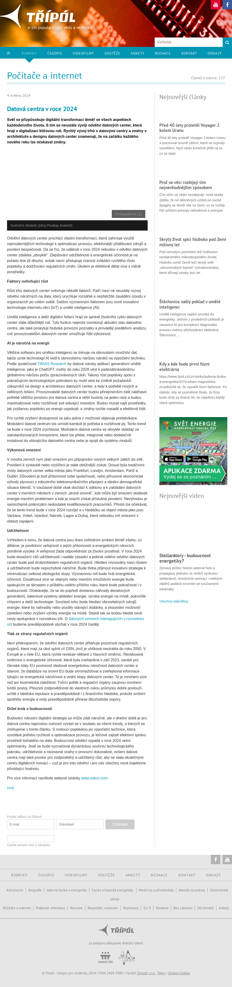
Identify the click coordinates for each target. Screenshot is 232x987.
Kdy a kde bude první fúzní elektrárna (184, 366)
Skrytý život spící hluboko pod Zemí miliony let (192, 241)
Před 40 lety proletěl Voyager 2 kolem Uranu (189, 127)
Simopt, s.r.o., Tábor (151, 973)
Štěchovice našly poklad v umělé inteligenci (190, 304)
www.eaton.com (94, 778)
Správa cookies (179, 973)
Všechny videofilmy (173, 601)
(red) (10, 787)
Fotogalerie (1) (128, 214)
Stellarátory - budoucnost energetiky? (185, 558)
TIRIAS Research (52, 364)
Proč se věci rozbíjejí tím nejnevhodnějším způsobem (185, 184)
